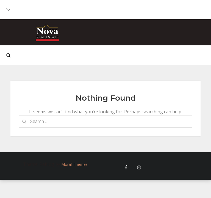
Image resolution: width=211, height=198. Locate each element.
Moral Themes (74, 164)
